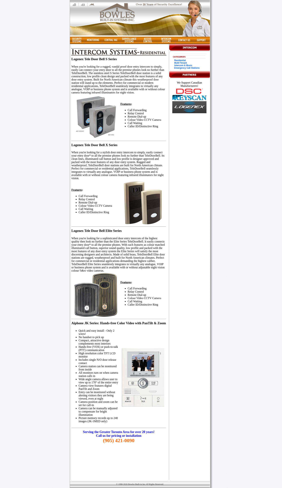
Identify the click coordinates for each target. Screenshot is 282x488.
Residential (180, 60)
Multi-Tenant (180, 63)
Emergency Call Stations (187, 68)
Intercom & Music (183, 65)
